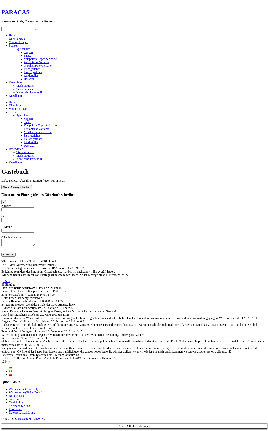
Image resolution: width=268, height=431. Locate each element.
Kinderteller (31, 75)
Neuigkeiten (16, 403)
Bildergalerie (16, 396)
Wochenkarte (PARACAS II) (26, 393)
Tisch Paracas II (26, 89)
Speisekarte (23, 48)
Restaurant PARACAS (31, 420)
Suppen (28, 52)
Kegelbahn (15, 95)
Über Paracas (17, 38)
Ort (3, 216)
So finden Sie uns (19, 406)
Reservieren (16, 82)
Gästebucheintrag (13, 237)
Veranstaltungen (18, 42)
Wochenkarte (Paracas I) (23, 390)
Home (12, 35)
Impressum (15, 410)
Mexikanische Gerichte (38, 65)
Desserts (29, 79)
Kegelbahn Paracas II (29, 92)
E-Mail (6, 226)
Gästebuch (15, 400)
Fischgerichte (32, 69)
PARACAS (15, 12)
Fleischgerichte (33, 72)
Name (6, 205)
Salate (27, 55)
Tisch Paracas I (25, 85)
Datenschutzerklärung (22, 413)
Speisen (13, 45)
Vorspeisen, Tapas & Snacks (41, 58)
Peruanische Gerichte (36, 62)
